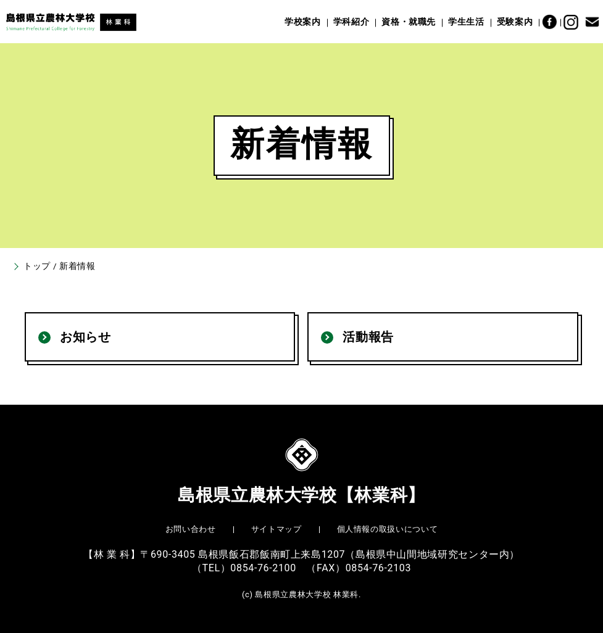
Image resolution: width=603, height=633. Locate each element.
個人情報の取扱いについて (387, 529)
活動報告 (368, 336)
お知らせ (85, 336)
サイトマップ (276, 529)
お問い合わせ (190, 529)
